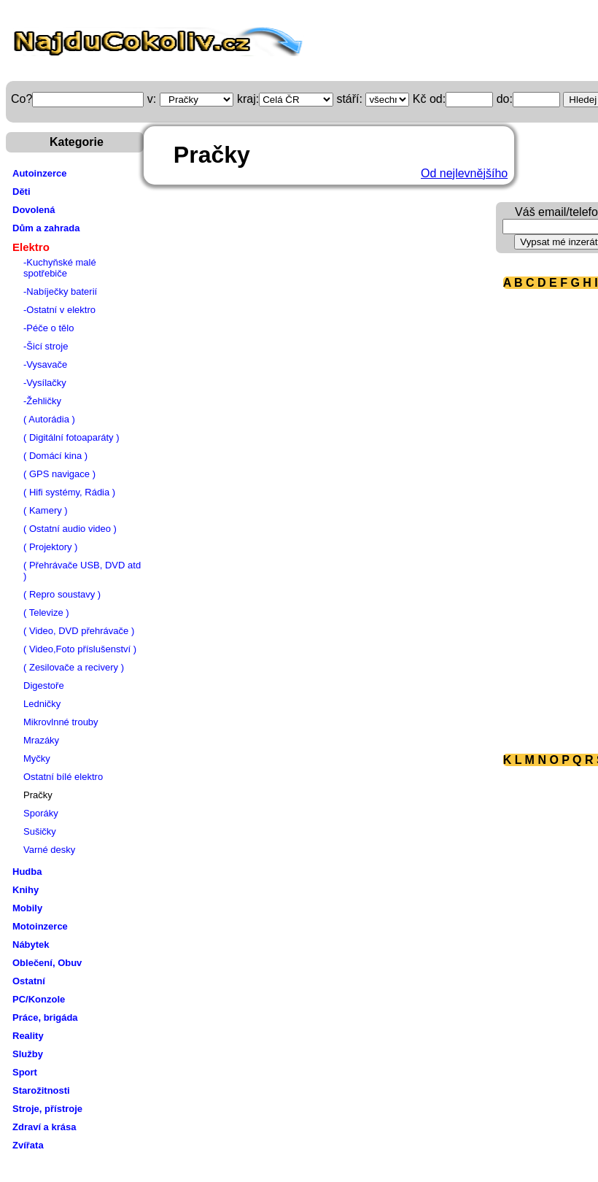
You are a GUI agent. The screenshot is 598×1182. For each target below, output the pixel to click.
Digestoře (43, 685)
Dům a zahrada (45, 228)
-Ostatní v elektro (59, 309)
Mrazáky (41, 740)
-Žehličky (42, 400)
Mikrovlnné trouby (60, 721)
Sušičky (39, 831)
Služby (27, 1053)
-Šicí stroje (45, 346)
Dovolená (33, 209)
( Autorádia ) (49, 419)
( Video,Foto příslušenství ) (79, 649)
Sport (24, 1072)
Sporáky (40, 813)
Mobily (27, 908)
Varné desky (49, 849)
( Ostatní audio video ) (70, 528)
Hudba (27, 871)
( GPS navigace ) (59, 473)
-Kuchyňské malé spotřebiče (59, 268)
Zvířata (28, 1145)
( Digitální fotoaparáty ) (71, 437)
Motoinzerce (40, 926)
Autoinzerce (39, 173)
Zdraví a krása (44, 1126)
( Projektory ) (50, 546)
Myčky (36, 758)
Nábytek (31, 944)
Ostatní (28, 981)
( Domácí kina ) (55, 455)
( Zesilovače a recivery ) (73, 667)
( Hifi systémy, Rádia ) (69, 492)
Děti (21, 191)
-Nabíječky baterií (60, 291)
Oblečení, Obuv (47, 962)
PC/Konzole (38, 999)
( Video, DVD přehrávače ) (78, 630)
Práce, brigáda (45, 1017)
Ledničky (42, 703)
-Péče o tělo (48, 327)
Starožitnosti (41, 1090)
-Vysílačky (44, 382)
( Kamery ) (45, 510)
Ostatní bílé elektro (63, 776)
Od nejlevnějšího (464, 173)
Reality (28, 1035)
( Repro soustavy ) (62, 594)
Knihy (25, 889)
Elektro (31, 247)
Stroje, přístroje (47, 1108)
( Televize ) (46, 612)
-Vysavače (45, 364)
